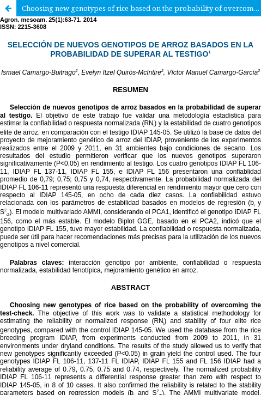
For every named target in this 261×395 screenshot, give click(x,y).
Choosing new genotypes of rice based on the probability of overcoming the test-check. (141, 8)
